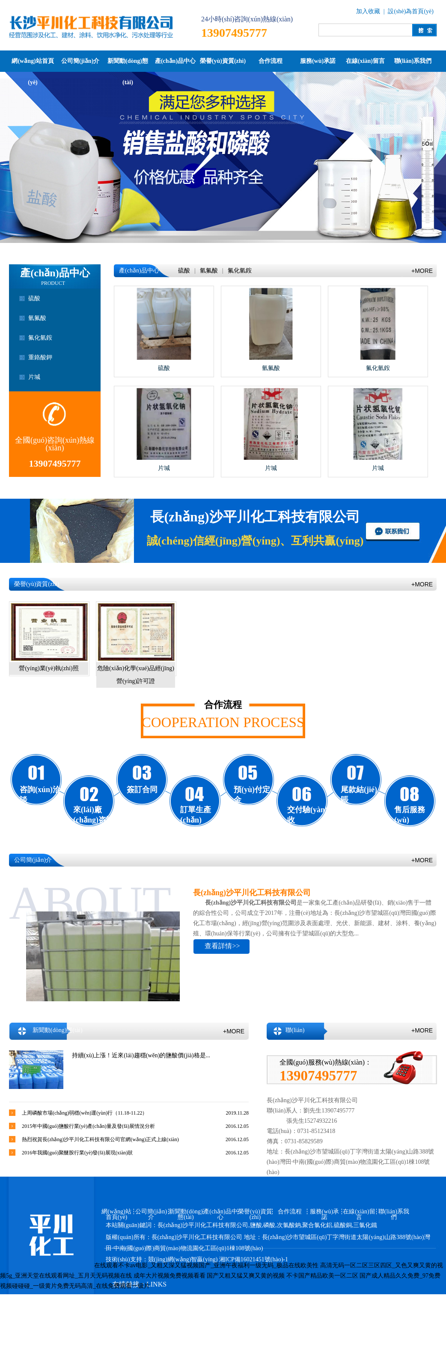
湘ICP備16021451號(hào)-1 (253, 1259)
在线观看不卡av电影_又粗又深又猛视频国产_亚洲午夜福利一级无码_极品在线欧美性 (206, 1265)
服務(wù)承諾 (318, 61)
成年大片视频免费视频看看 (169, 1275)
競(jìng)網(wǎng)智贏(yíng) (183, 1259)
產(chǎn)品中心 (175, 61)
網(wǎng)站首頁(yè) (33, 65)
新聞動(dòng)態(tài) (127, 65)
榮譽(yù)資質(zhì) (223, 61)
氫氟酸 (37, 318)
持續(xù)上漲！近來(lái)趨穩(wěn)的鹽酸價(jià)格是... (141, 1055)
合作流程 (270, 61)
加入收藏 (368, 11)
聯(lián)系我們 (413, 61)
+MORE (422, 270)
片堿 (34, 377)
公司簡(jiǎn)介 (80, 61)
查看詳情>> (222, 946)
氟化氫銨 (40, 337)
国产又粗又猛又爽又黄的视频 (246, 1275)
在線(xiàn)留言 (365, 61)
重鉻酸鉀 (40, 357)
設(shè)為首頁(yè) (411, 11)
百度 (202, 1300)
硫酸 (34, 298)
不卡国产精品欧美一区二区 (322, 1275)
